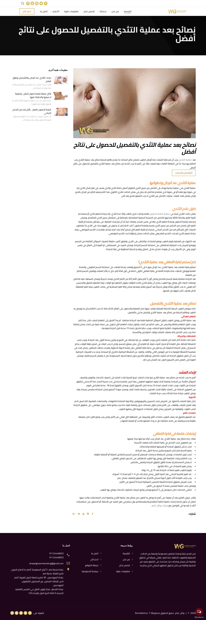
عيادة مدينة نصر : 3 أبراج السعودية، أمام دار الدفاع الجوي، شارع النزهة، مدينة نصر (37, 571)
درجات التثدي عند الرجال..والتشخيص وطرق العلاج (32, 79)
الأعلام (56, 11)
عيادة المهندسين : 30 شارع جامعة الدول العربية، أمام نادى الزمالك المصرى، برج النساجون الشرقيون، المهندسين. (39, 581)
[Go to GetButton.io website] (199, 617)
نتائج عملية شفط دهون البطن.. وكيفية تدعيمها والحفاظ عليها (33, 95)
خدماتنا (103, 11)
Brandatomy (141, 613)
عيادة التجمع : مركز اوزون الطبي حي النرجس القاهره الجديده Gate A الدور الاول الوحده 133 (39, 591)
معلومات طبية (71, 11)
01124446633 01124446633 (56, 555)
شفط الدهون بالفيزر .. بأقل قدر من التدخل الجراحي (31, 111)
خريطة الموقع (91, 565)
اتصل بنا (44, 11)
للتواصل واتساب (184, 172)
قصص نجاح (89, 11)
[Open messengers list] (199, 611)
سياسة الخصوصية (90, 571)
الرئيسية (128, 11)
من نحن (115, 11)
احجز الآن (26, 11)
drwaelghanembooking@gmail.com (46, 563)
